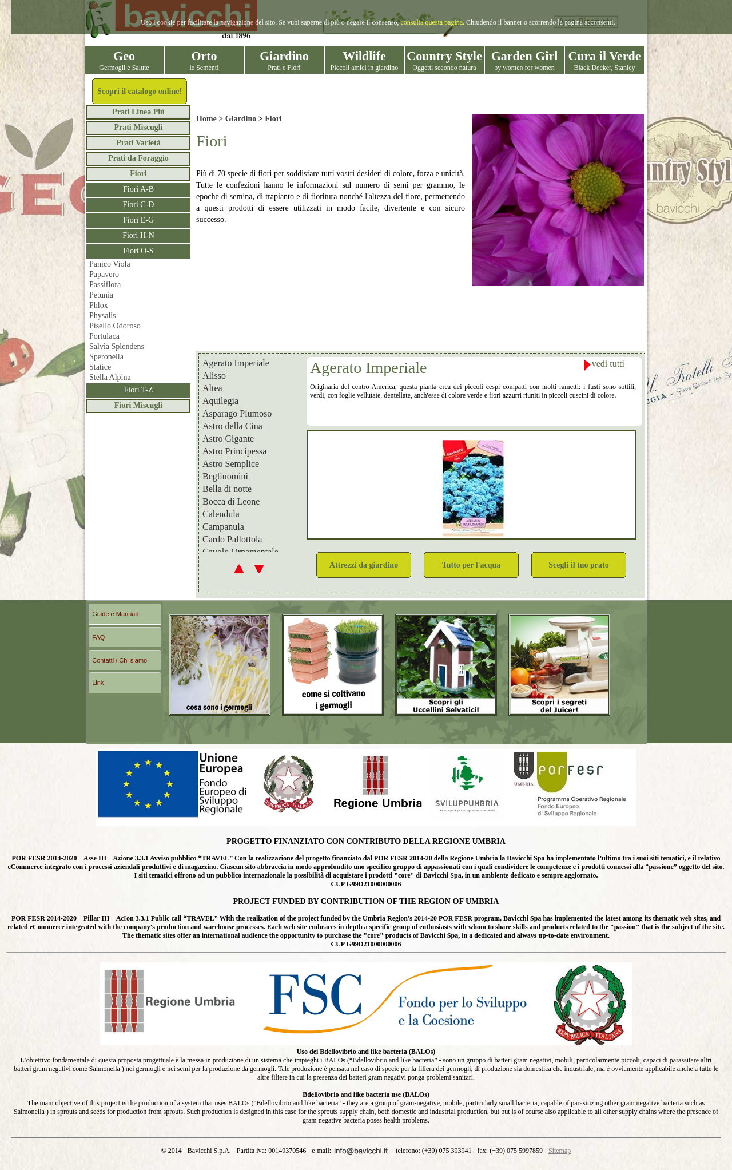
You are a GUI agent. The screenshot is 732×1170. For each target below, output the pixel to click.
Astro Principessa (234, 451)
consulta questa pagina (431, 22)
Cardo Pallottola (232, 539)
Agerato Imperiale (235, 363)
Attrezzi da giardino (363, 565)
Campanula (223, 527)
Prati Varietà (138, 142)
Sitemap (559, 1151)
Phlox (98, 305)
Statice (100, 367)
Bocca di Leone (231, 501)
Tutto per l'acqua (471, 565)
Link (98, 682)
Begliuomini (225, 476)
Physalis (102, 315)
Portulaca (104, 336)
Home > (210, 118)
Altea (212, 388)
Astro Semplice (230, 464)
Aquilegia (220, 401)
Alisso (214, 375)
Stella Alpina (110, 377)
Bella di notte (227, 489)
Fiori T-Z (138, 390)
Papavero (104, 274)
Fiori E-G (138, 220)
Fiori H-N (138, 235)
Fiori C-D (138, 204)
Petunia (101, 295)
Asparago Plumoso (237, 413)
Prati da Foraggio (138, 158)
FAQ (98, 637)
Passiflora (105, 284)
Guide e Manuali (115, 613)
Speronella (106, 356)
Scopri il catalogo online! (139, 91)
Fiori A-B (138, 189)
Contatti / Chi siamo (119, 660)
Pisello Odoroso (115, 326)
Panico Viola (109, 264)
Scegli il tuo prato (578, 565)
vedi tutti (604, 365)
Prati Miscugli (138, 127)
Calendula (221, 514)
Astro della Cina (232, 426)
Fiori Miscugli (138, 405)
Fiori (138, 173)
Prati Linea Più (138, 112)
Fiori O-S (138, 251)
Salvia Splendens (116, 346)
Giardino (240, 118)
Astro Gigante (228, 438)
